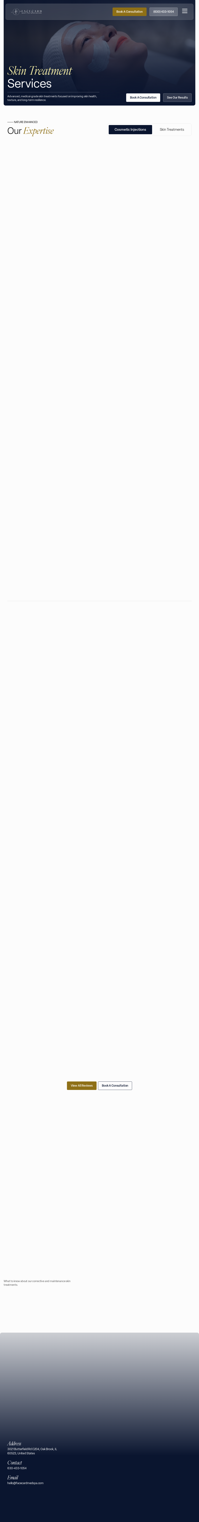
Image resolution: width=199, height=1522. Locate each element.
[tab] (130, 260)
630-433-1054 (16, 1468)
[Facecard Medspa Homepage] (26, 9)
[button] (185, 9)
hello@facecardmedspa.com (25, 1483)
